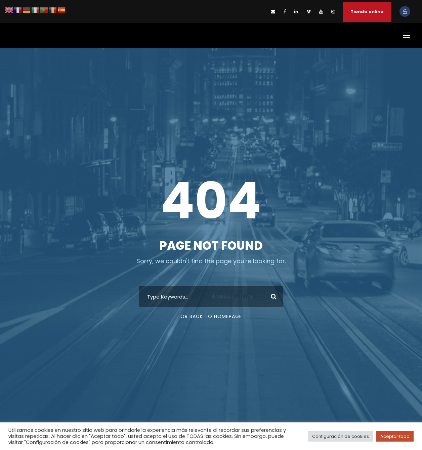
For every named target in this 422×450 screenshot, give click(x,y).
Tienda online (366, 11)
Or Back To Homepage (211, 316)
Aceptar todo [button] (395, 436)
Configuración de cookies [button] (340, 436)
